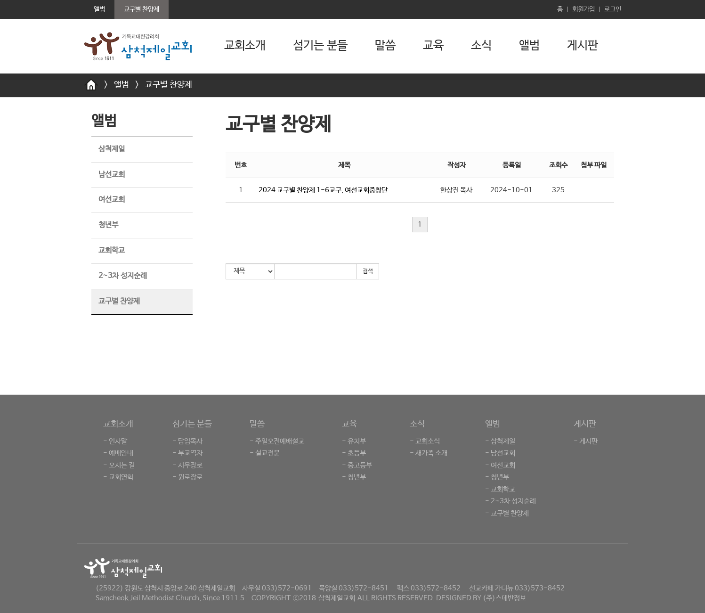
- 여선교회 (500, 465)
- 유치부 (354, 441)
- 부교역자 (187, 453)
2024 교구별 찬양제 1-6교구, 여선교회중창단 (323, 190)
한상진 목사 (456, 190)
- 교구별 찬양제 (507, 513)
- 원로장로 (187, 477)
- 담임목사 (187, 441)
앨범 (529, 45)
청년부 (108, 225)
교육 (433, 45)
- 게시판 (586, 441)
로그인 (612, 9)
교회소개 (245, 45)
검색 (368, 271)
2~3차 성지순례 (122, 275)
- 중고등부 (357, 465)
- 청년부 (354, 477)
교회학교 (111, 250)
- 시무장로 (187, 465)
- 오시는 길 (119, 465)
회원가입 (583, 9)
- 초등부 (354, 453)
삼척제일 (111, 149)
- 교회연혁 (118, 477)
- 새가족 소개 (428, 453)
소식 (481, 45)
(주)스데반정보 (504, 598)
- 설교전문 (265, 453)
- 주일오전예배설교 (277, 441)
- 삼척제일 (500, 441)
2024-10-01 (511, 190)
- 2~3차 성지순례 (510, 501)
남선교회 (111, 174)
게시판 (582, 45)
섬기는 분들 (320, 45)
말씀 (385, 45)
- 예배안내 (118, 453)
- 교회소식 (425, 441)
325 (558, 190)
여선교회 (111, 199)
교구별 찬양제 (168, 85)
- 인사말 (115, 441)
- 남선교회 (500, 453)
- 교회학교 (500, 489)
